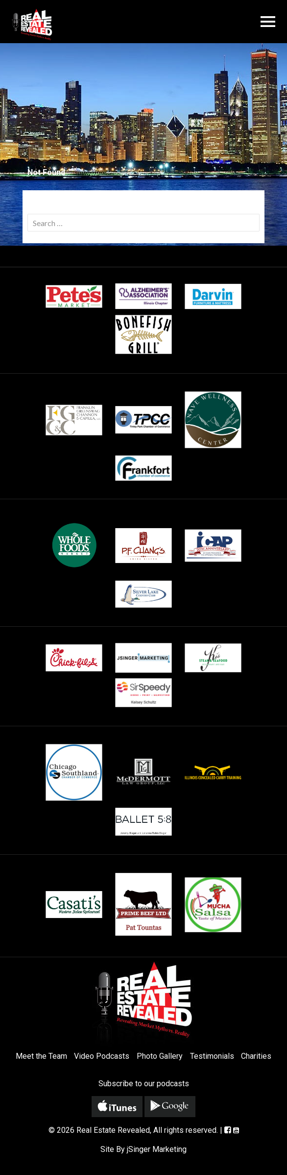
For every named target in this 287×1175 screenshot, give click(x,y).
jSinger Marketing (157, 1149)
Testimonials (212, 1056)
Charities (256, 1056)
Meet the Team (41, 1056)
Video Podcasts (101, 1056)
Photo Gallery (160, 1056)
